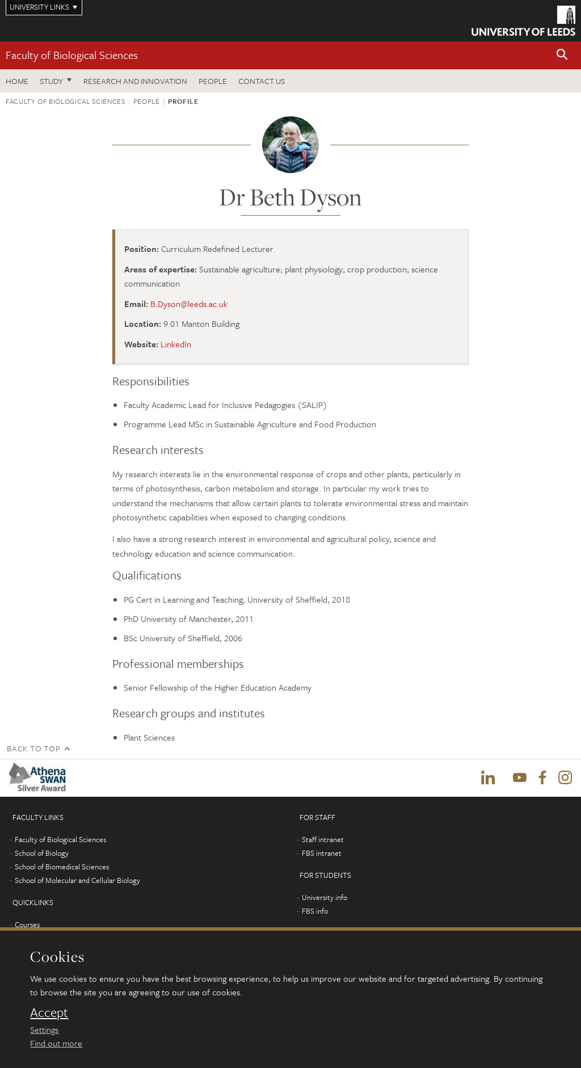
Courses (27, 924)
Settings (44, 1029)
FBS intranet (322, 853)
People (213, 81)
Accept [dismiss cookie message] (49, 1012)
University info (324, 897)
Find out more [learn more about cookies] (56, 1043)
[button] (562, 55)
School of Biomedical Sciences (62, 866)
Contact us (261, 81)
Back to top (33, 748)
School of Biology (42, 853)
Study (51, 81)
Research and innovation (135, 81)
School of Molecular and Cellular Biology (77, 880)
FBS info (315, 910)
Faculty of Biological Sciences (72, 54)
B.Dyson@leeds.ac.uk (189, 303)
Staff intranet (323, 839)
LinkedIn (176, 344)
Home (17, 81)
